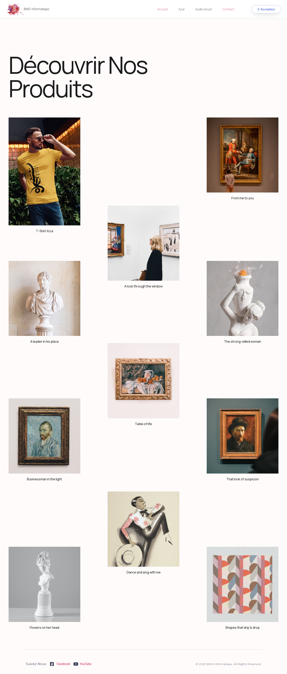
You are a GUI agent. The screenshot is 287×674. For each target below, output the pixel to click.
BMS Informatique (36, 9)
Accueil (162, 9)
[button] (266, 9)
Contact (228, 9)
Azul (181, 9)
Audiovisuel (203, 9)
